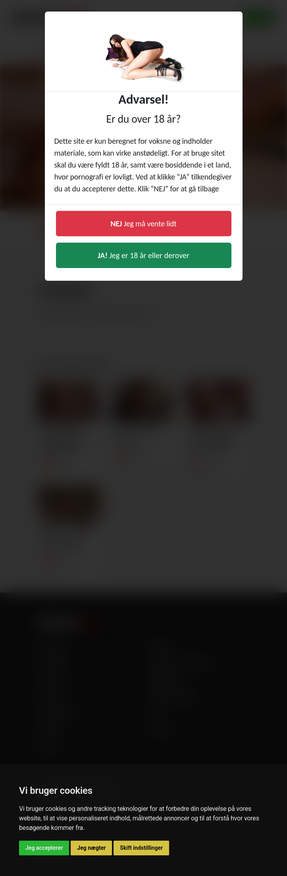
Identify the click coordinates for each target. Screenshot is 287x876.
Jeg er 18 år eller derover (143, 255)
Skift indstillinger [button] (141, 848)
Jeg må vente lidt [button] (143, 223)
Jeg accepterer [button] (44, 848)
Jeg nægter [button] (91, 848)
